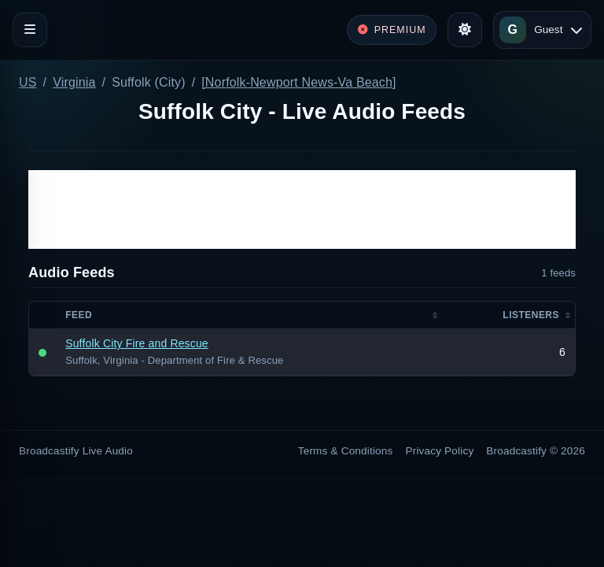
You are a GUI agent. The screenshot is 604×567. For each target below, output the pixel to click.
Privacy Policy (440, 451)
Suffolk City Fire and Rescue (136, 343)
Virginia (74, 82)
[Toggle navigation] (30, 30)
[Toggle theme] (464, 30)
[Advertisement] (302, 209)
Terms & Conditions (345, 451)
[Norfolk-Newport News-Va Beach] (298, 82)
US (28, 82)
